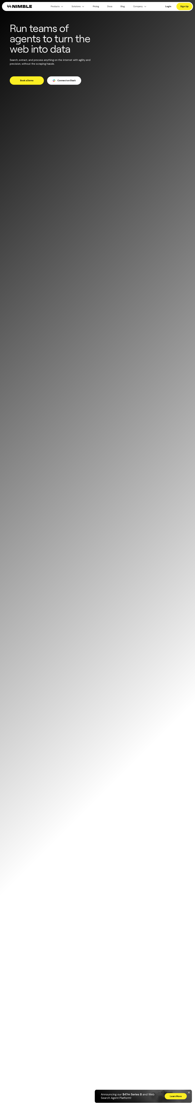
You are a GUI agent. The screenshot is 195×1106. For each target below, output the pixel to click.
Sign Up (184, 6)
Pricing (96, 6)
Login (168, 6)
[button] (57, 6)
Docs (109, 6)
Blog (123, 6)
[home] (19, 6)
